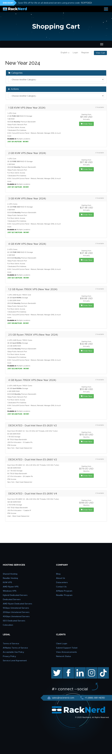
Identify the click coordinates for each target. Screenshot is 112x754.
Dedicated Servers (11, 599)
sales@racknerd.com (63, 697)
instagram (91, 668)
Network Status (63, 656)
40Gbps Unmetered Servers (16, 616)
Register (85, 52)
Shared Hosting (10, 574)
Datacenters (62, 582)
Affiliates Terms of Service (15, 647)
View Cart (100, 53)
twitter (54, 668)
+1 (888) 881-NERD (94, 697)
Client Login (61, 643)
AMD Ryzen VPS (11, 586)
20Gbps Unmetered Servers (16, 612)
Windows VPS (9, 591)
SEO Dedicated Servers (14, 620)
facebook (68, 668)
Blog (58, 574)
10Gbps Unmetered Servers (16, 608)
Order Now (86, 124)
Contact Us (61, 586)
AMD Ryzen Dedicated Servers (17, 603)
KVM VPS (7, 582)
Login (75, 52)
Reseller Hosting (10, 578)
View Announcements (66, 652)
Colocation (8, 625)
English (65, 52)
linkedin (78, 668)
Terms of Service (11, 643)
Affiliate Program (64, 591)
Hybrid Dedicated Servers (15, 595)
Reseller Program (64, 595)
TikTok (101, 668)
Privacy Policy (9, 656)
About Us (60, 578)
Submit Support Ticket (66, 647)
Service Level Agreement (15, 660)
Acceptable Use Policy (13, 652)
